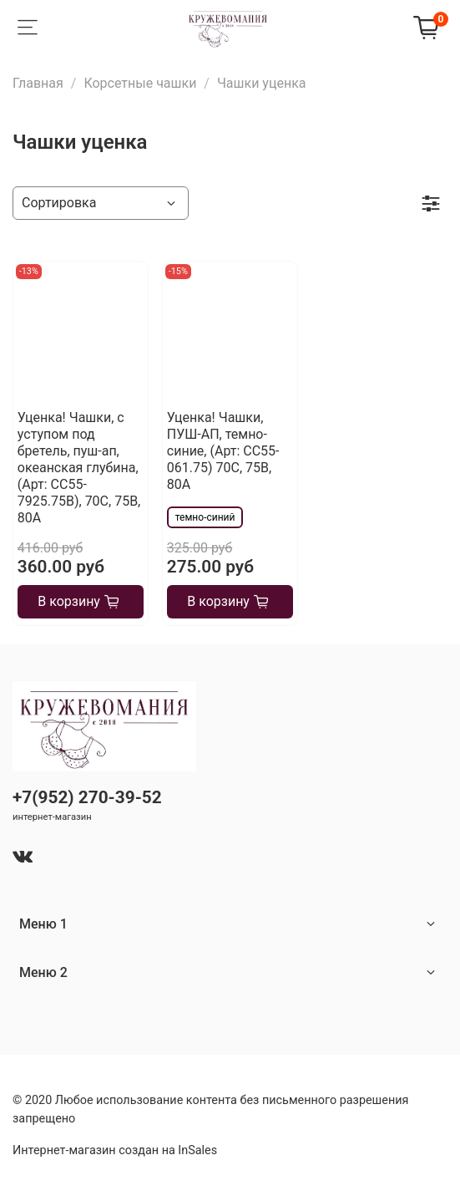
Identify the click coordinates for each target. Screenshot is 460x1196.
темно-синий (205, 517)
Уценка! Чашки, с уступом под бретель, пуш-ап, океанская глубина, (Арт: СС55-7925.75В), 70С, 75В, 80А (79, 468)
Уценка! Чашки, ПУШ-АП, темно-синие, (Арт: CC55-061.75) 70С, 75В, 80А (223, 451)
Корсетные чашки (139, 83)
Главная (38, 83)
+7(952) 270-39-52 (87, 797)
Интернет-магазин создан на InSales (115, 1150)
